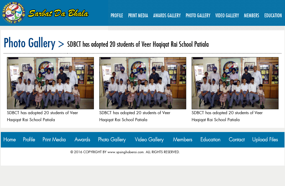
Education (273, 15)
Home (9, 139)
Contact (237, 139)
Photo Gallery (198, 15)
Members (251, 15)
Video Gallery (227, 15)
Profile (117, 15)
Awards (82, 139)
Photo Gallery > (34, 42)
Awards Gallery (167, 15)
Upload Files (265, 139)
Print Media (138, 15)
